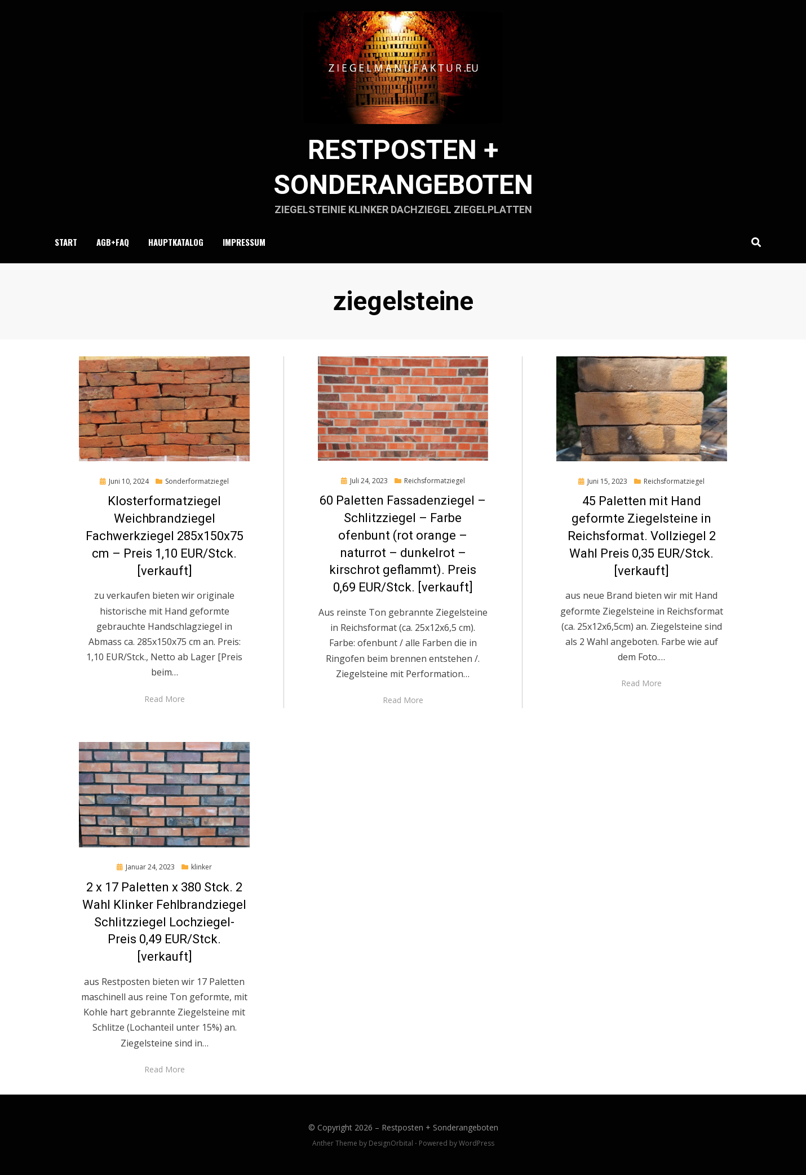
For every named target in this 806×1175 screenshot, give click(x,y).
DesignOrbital (391, 1143)
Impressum (244, 242)
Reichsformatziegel (434, 480)
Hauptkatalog (175, 242)
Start (66, 242)
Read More (164, 698)
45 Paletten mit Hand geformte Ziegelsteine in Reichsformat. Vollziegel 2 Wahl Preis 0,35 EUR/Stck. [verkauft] (642, 535)
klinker (201, 867)
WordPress (476, 1143)
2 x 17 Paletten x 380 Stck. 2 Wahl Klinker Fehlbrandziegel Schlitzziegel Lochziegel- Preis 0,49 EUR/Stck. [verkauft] (164, 922)
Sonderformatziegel (197, 481)
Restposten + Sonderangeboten (440, 1127)
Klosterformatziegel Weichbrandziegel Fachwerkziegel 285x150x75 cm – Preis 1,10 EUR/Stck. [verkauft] (164, 535)
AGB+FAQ (112, 242)
